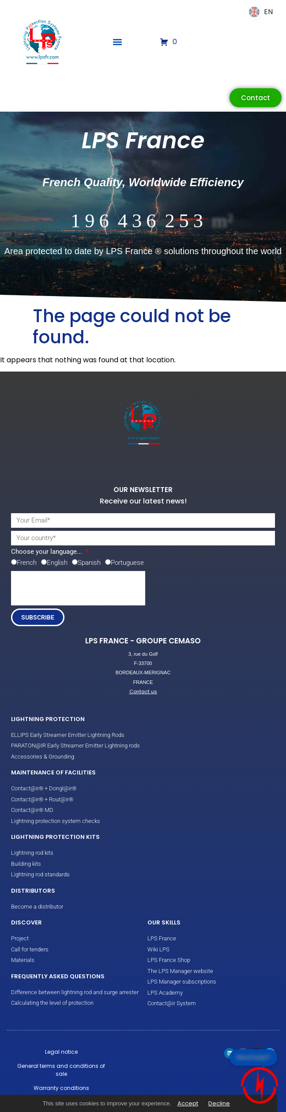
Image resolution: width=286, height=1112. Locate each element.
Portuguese (127, 563)
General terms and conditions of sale (61, 1070)
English (57, 563)
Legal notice (61, 1052)
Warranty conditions (61, 1088)
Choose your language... (47, 552)
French (27, 563)
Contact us (143, 691)
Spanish (89, 563)
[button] (117, 42)
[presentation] (78, 588)
